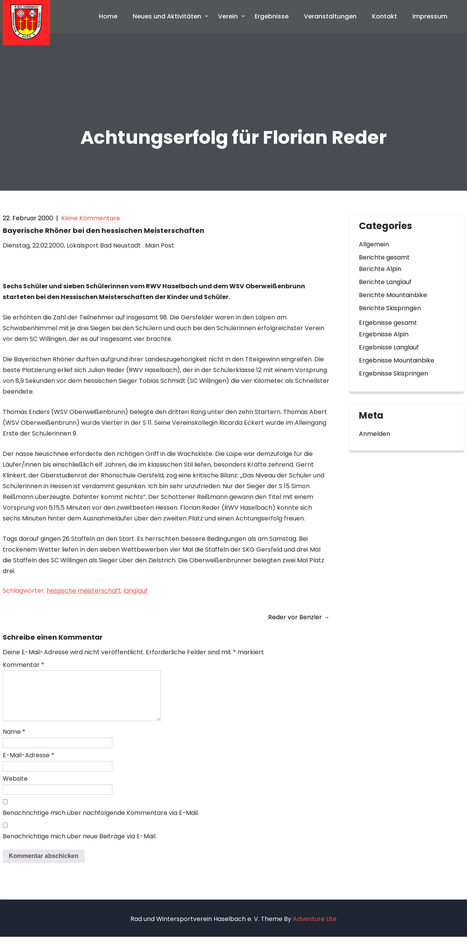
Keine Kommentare (90, 218)
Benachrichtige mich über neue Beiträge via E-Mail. (80, 845)
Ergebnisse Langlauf (389, 347)
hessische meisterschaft (84, 590)
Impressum (429, 16)
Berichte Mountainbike (393, 295)
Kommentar (23, 664)
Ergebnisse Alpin (384, 334)
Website (15, 787)
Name (14, 741)
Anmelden (374, 433)
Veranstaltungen (330, 16)
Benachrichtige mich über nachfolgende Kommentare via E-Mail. (101, 822)
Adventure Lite (315, 928)
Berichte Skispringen (390, 308)
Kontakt (384, 16)
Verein (228, 16)
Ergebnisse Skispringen (393, 373)
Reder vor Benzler (299, 617)
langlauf (135, 590)
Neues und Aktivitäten (167, 16)
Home (108, 16)
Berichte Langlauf (385, 282)
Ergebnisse (272, 16)
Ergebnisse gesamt (388, 322)
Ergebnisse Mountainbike (396, 360)
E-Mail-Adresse (28, 764)
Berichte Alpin (380, 268)
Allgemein (374, 244)
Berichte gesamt (384, 257)
